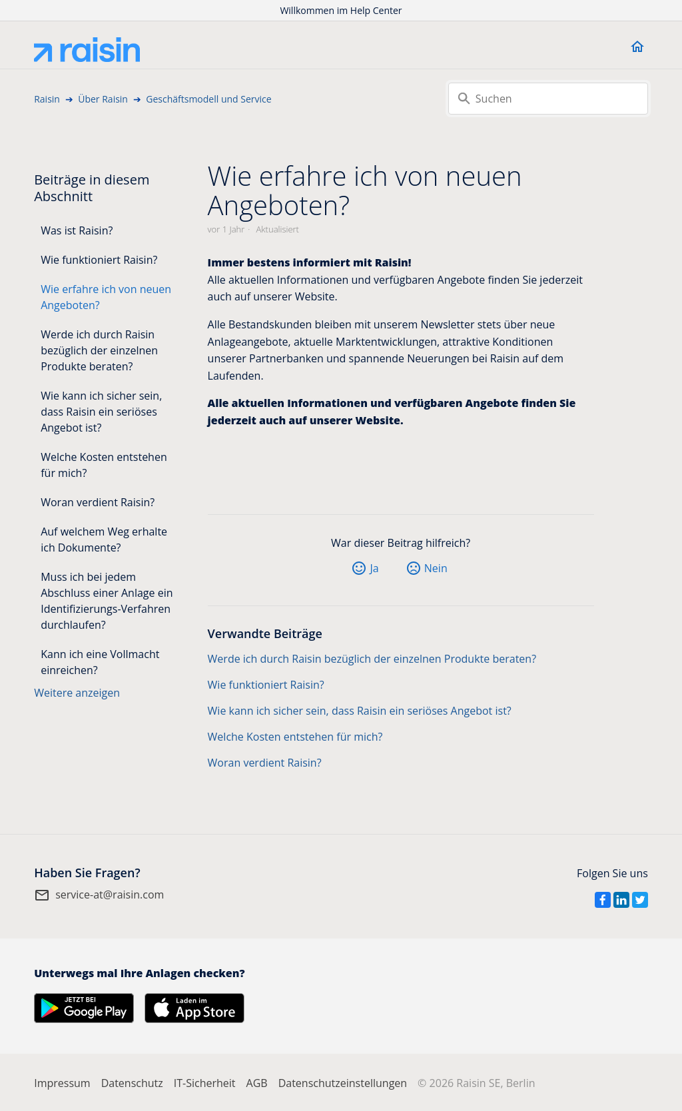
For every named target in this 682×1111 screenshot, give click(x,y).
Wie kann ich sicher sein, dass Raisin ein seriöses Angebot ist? (101, 411)
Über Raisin (103, 99)
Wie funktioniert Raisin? (99, 259)
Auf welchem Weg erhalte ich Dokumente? (104, 539)
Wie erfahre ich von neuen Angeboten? (106, 297)
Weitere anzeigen (77, 692)
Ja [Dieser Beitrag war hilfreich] (374, 568)
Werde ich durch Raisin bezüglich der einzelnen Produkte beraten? (99, 350)
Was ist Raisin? (77, 230)
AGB (257, 1083)
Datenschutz (132, 1083)
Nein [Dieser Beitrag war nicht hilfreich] (436, 568)
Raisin (47, 99)
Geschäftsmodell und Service (208, 99)
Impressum (62, 1083)
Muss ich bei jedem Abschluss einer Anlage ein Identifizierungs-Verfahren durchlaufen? (106, 600)
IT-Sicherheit (205, 1083)
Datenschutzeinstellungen (342, 1083)
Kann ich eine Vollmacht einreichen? (100, 662)
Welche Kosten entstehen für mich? (104, 465)
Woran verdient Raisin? (98, 502)
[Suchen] (548, 99)
